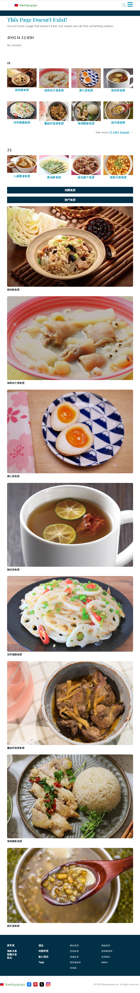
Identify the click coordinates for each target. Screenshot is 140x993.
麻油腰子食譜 (86, 177)
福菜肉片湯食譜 (54, 90)
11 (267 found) (119, 132)
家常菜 (11, 945)
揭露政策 (74, 957)
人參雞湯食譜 (21, 176)
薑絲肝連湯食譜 (54, 123)
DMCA (104, 962)
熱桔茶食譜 (118, 90)
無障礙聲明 (106, 951)
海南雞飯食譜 (86, 123)
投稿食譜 (74, 951)
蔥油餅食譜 (54, 177)
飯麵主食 (12, 954)
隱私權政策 (75, 962)
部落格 (73, 968)
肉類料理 (43, 951)
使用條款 (105, 957)
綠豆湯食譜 (118, 122)
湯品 (41, 945)
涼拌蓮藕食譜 (21, 122)
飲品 (9, 957)
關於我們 (74, 945)
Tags (41, 962)
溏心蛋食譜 (86, 90)
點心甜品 (43, 956)
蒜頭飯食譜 (22, 89)
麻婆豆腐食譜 (118, 177)
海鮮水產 (12, 951)
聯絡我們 (105, 945)
